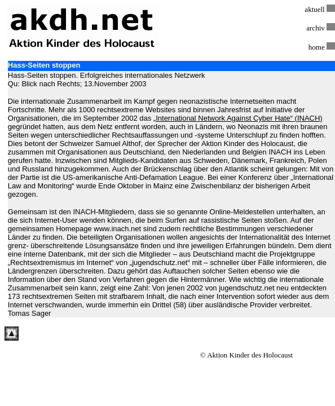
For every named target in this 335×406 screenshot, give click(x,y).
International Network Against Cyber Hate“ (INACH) (239, 118)
